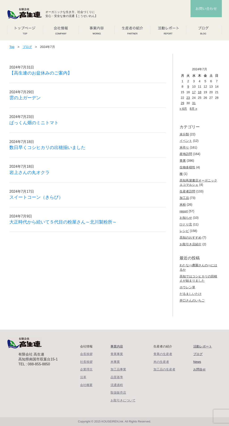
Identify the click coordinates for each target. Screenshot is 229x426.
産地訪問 (186, 154)
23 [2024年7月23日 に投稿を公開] (188, 97)
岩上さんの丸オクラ (29, 172)
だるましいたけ (190, 294)
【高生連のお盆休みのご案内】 (40, 72)
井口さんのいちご (192, 300)
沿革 (83, 377)
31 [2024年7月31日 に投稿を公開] (194, 103)
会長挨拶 (86, 354)
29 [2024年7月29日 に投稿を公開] (182, 103)
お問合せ (199, 369)
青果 (183, 160)
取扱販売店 (118, 392)
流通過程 (116, 385)
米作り (184, 147)
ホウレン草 (187, 287)
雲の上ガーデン (25, 97)
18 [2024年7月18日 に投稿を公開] (199, 92)
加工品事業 (118, 369)
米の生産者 (161, 362)
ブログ (27, 47)
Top (12, 47)
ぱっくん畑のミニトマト (34, 122)
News (197, 362)
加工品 (184, 198)
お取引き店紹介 (190, 244)
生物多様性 (187, 167)
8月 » (193, 108)
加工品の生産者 (164, 369)
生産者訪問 (187, 191)
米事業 (115, 362)
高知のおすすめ (190, 237)
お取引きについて (123, 400)
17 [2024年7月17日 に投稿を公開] (194, 92)
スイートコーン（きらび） (36, 197)
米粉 (183, 204)
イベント (186, 141)
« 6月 (183, 108)
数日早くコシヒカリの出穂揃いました (47, 147)
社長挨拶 (86, 362)
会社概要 (86, 385)
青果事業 (116, 354)
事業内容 (116, 346)
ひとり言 (186, 224)
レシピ (184, 231)
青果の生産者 (162, 354)
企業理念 (86, 369)
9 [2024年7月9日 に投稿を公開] (188, 86)
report (184, 211)
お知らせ (186, 217)
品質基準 (116, 377)
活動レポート (202, 346)
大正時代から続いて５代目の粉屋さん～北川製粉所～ (63, 221)
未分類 (184, 134)
